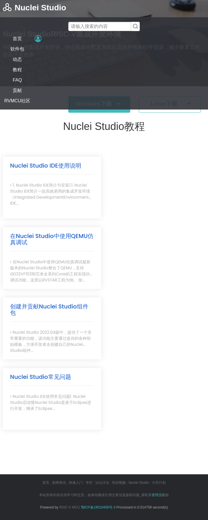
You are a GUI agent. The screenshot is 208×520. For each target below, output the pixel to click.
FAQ (17, 80)
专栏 (89, 483)
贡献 (17, 90)
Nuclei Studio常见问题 (40, 377)
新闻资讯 (59, 483)
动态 (17, 59)
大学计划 (159, 483)
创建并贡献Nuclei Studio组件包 (49, 309)
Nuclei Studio (138, 483)
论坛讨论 (102, 483)
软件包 (17, 49)
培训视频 (119, 483)
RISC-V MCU (69, 507)
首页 (17, 38)
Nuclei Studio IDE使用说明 (45, 166)
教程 (17, 69)
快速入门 (76, 483)
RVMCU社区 (17, 100)
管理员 (157, 495)
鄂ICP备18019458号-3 (98, 507)
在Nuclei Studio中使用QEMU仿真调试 (51, 239)
